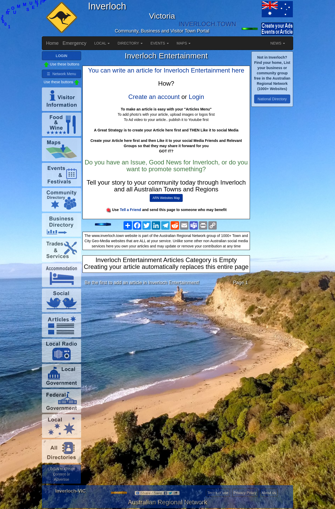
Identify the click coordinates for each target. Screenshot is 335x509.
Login (196, 96)
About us (269, 493)
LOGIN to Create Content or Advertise (61, 474)
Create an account (154, 96)
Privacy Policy (245, 493)
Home (52, 43)
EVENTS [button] (159, 43)
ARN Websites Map (166, 198)
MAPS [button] (184, 43)
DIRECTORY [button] (130, 43)
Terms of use (218, 493)
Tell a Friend (130, 210)
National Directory (272, 99)
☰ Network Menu (61, 74)
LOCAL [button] (102, 43)
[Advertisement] (166, 330)
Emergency (74, 43)
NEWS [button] (277, 43)
